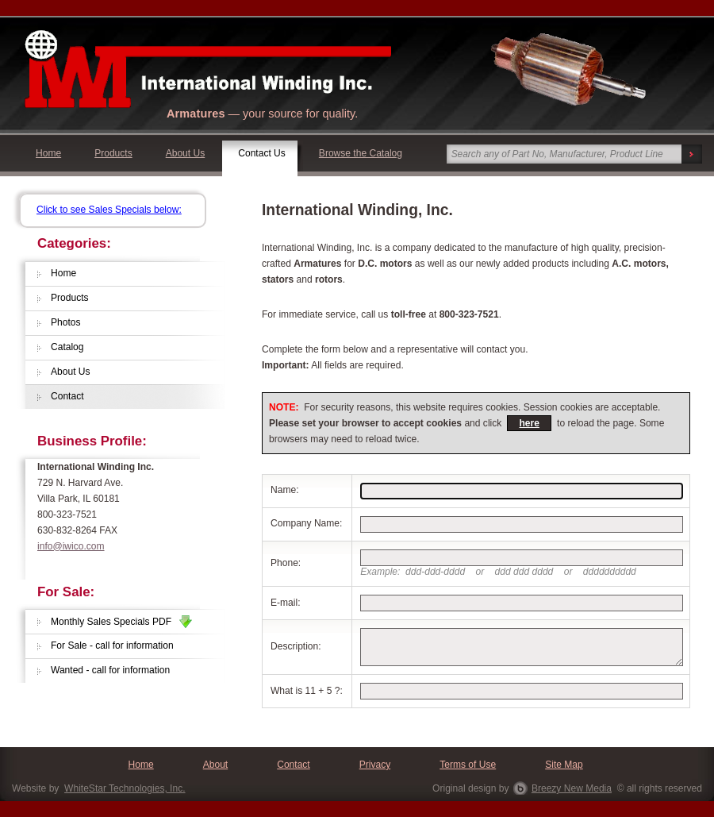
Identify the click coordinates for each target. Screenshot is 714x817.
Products (113, 153)
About (215, 764)
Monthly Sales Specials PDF (121, 621)
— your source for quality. (262, 113)
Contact (67, 396)
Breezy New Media (572, 788)
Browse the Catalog (360, 153)
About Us (185, 153)
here (529, 423)
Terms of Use (468, 764)
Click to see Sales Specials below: (109, 209)
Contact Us (262, 153)
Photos (66, 322)
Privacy (375, 764)
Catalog (67, 347)
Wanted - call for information (110, 670)
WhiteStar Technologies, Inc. (124, 788)
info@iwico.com (71, 546)
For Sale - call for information (112, 645)
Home (48, 153)
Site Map (564, 764)
